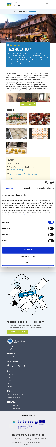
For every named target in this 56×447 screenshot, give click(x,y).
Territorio (10, 374)
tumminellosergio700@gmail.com (22, 174)
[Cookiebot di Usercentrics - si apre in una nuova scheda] (45, 182)
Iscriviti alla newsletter (14, 357)
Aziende (22, 11)
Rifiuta (28, 263)
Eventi (9, 383)
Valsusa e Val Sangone (15, 394)
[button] (28, 104)
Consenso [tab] (9, 188)
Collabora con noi (18, 332)
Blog (9, 380)
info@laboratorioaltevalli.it (16, 349)
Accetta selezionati (28, 256)
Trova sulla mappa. (16, 170)
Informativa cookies (14, 408)
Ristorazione (14, 45)
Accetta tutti (28, 250)
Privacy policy (29, 215)
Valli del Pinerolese (13, 397)
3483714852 (14, 178)
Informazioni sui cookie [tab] (45, 188)
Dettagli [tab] (27, 188)
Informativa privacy (13, 405)
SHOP (9, 386)
